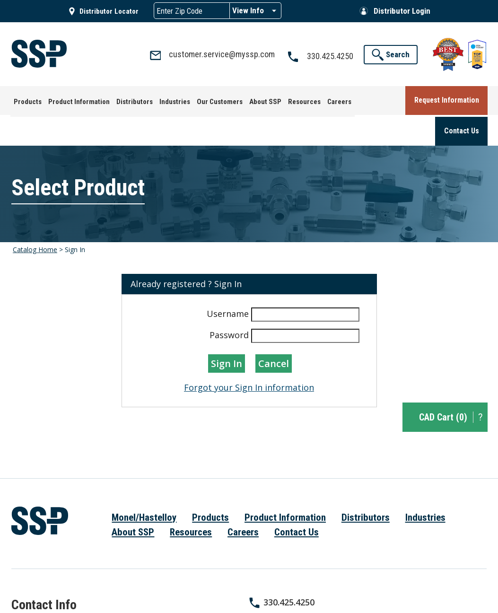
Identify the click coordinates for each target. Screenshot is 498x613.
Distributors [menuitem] (365, 485)
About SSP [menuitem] (133, 500)
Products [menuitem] (210, 485)
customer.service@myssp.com (328, 585)
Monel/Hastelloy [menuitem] (144, 485)
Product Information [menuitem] (285, 485)
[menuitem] (25, 99)
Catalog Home (35, 217)
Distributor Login (402, 11)
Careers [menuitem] (243, 500)
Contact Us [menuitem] (296, 500)
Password (229, 303)
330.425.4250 (289, 570)
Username (228, 282)
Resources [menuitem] (191, 500)
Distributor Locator (109, 11)
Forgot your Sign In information (249, 355)
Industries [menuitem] (425, 485)
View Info (248, 10)
